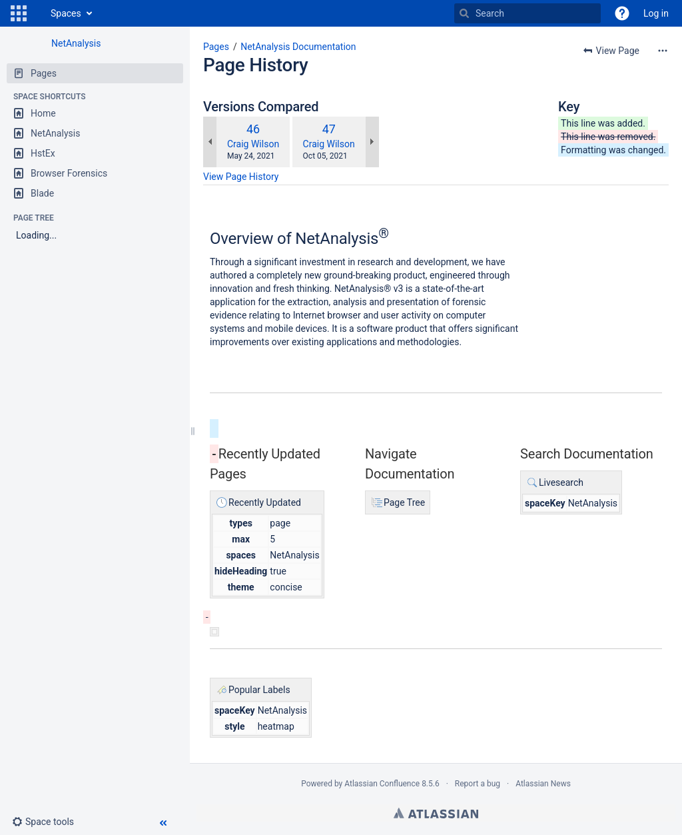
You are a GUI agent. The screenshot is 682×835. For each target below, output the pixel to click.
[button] (19, 13)
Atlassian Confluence (382, 783)
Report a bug (477, 783)
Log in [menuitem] (656, 13)
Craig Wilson (253, 144)
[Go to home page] (37, 13)
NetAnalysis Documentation (298, 46)
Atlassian (436, 813)
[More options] (662, 51)
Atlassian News (543, 783)
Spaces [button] (66, 13)
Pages (216, 46)
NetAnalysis (76, 43)
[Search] (464, 13)
